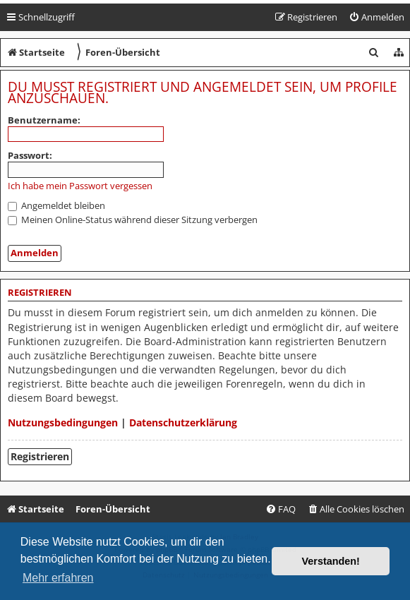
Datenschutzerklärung (183, 422)
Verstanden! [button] (331, 561)
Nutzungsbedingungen (63, 422)
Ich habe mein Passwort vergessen (80, 186)
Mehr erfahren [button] (58, 578)
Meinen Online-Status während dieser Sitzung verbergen (133, 219)
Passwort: (30, 155)
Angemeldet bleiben (56, 205)
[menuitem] (376, 17)
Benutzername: (44, 120)
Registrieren (40, 456)
